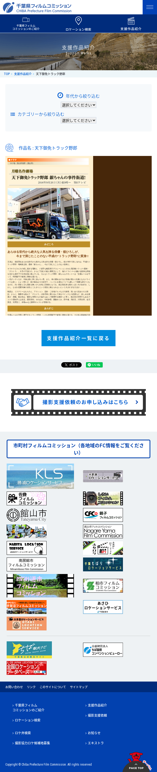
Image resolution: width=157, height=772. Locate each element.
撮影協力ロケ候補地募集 (32, 743)
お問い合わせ (14, 687)
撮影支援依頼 (97, 715)
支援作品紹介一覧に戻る (78, 338)
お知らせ (94, 732)
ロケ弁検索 (23, 732)
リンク (31, 687)
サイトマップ (79, 687)
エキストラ (96, 743)
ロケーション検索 (27, 720)
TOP (7, 74)
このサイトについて (53, 687)
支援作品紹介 (23, 74)
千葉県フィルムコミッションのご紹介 (28, 707)
